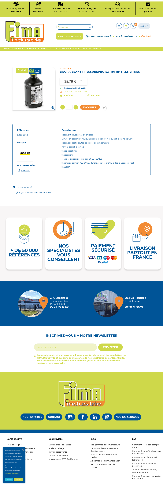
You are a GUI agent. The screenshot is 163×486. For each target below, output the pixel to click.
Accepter (18, 479)
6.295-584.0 (25, 173)
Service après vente (58, 455)
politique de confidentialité (109, 360)
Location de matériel (58, 458)
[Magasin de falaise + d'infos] (32, 306)
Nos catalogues (127, 420)
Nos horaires (32, 420)
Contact (54, 420)
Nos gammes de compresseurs (105, 447)
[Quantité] (69, 110)
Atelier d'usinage (56, 451)
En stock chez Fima (71, 91)
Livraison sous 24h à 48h (76, 94)
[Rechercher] (60, 29)
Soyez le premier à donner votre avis (33, 195)
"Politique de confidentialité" (12, 473)
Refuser (9, 479)
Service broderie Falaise (60, 447)
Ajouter (89, 110)
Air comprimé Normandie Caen (105, 464)
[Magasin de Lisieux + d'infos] (107, 306)
